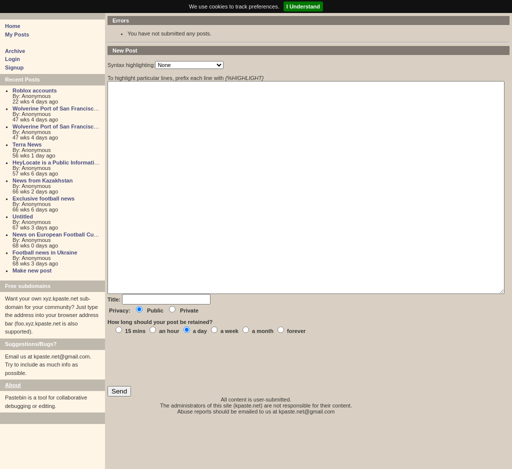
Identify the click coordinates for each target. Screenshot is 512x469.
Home (12, 26)
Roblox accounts (34, 91)
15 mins (135, 376)
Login (12, 59)
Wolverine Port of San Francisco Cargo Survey (73, 109)
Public (155, 355)
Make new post (32, 271)
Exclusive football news (43, 199)
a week (229, 376)
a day (200, 376)
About (13, 385)
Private (189, 355)
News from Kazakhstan (42, 181)
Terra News (27, 145)
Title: (115, 345)
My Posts (17, 35)
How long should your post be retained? (160, 367)
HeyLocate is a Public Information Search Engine (76, 163)
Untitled (22, 217)
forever (296, 376)
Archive (15, 51)
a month (263, 376)
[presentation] (184, 405)
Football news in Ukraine (45, 253)
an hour (169, 376)
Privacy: (119, 355)
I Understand (303, 7)
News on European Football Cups (56, 235)
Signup (14, 67)
